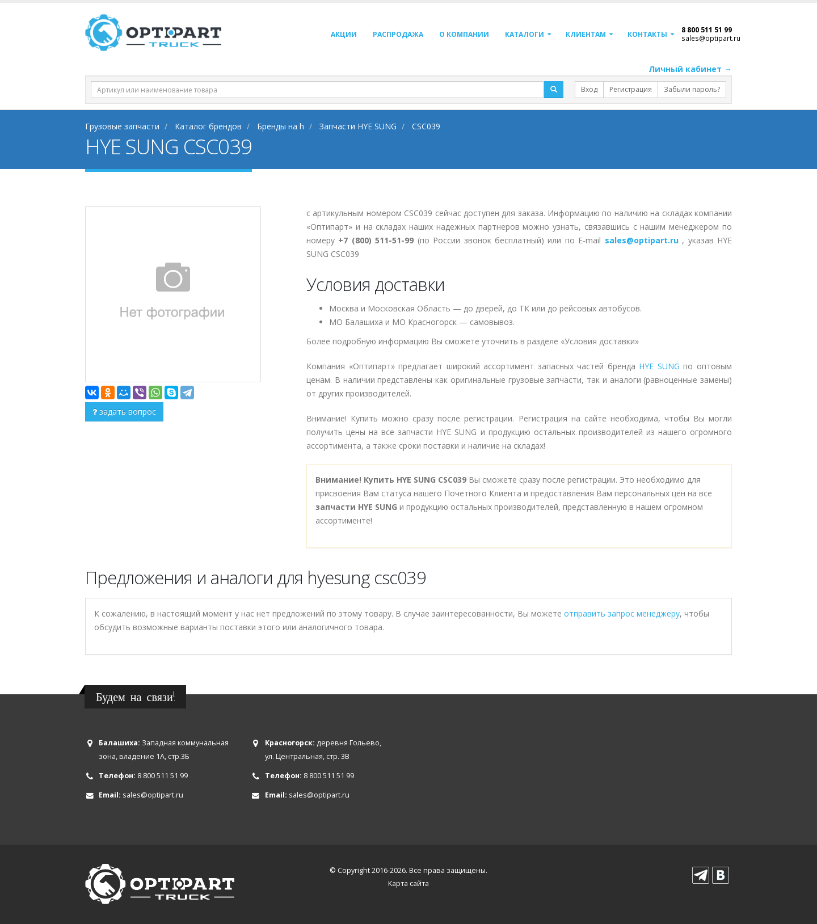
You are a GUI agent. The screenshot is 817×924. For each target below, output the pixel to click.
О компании (464, 34)
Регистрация (630, 89)
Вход (589, 89)
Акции (344, 34)
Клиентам (586, 34)
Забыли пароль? (692, 89)
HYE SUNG (659, 366)
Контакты (647, 34)
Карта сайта (408, 883)
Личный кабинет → (690, 69)
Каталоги (524, 34)
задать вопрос (124, 411)
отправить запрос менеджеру (622, 613)
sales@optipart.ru (710, 38)
